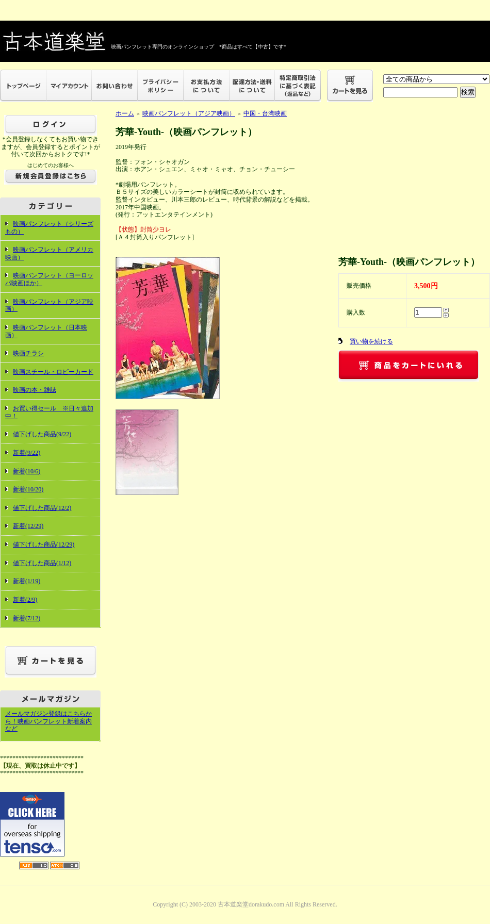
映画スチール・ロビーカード (53, 371)
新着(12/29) (28, 526)
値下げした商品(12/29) (43, 544)
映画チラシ (28, 353)
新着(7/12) (26, 618)
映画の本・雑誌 (34, 389)
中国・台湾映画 (265, 113)
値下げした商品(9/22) (42, 434)
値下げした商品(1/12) (42, 563)
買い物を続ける (371, 341)
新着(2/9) (25, 599)
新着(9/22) (26, 452)
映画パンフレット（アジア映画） (49, 305)
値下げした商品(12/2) (42, 508)
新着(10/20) (28, 489)
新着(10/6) (26, 471)
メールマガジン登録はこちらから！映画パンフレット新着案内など (48, 721)
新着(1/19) (26, 581)
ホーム (125, 113)
